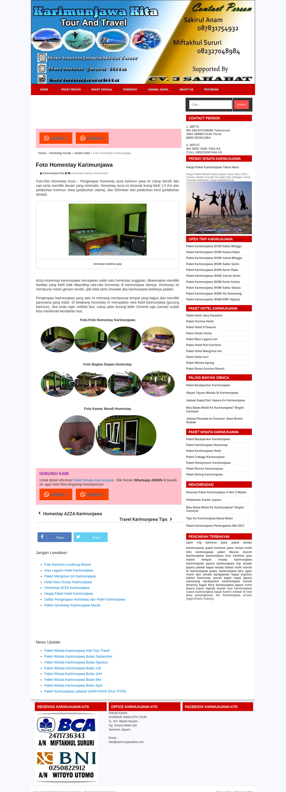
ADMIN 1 (56, 138)
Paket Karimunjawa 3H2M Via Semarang (214, 293)
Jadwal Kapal (158, 89)
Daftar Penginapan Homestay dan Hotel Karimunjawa (84, 594)
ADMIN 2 (92, 138)
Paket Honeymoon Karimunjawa (208, 463)
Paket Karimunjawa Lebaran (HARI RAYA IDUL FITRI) (85, 685)
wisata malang (203, 598)
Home (44, 89)
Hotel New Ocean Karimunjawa (68, 576)
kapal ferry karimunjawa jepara (221, 585)
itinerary (192, 585)
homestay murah (60, 153)
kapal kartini (222, 592)
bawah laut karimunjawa (234, 588)
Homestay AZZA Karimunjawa (72, 513)
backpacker (222, 574)
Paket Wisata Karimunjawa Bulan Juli (72, 662)
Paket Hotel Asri (197, 357)
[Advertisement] (124, 108)
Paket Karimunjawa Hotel (203, 451)
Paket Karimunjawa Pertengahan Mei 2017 (215, 525)
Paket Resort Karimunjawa (204, 468)
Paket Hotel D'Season (201, 327)
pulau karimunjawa (223, 571)
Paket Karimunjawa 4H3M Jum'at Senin (213, 275)
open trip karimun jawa (206, 542)
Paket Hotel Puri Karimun (203, 345)
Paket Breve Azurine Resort (205, 368)
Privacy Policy (224, 786)
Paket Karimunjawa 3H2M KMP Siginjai (213, 299)
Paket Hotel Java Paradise (204, 315)
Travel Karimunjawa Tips (143, 513)
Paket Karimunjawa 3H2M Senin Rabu (212, 270)
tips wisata (204, 574)
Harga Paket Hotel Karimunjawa (68, 588)
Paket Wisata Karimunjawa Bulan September (78, 651)
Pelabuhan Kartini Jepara (203, 500)
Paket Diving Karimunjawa (204, 474)
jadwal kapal (205, 567)
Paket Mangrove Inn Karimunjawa (69, 570)
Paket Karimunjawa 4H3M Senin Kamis (213, 282)
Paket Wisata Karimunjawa (93, 480)
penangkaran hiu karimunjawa (217, 595)
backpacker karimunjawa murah (227, 581)
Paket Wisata (71, 89)
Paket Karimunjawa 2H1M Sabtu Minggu (214, 246)
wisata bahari (224, 567)
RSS (250, 786)
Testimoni (211, 89)
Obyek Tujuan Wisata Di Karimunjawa (212, 393)
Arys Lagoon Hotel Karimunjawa (68, 565)
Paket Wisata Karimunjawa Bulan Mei (72, 674)
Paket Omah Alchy (199, 333)
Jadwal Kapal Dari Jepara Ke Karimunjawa (215, 400)
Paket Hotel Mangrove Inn (204, 351)
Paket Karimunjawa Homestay (207, 445)
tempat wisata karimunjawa (227, 559)
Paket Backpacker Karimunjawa (208, 385)
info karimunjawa (199, 552)
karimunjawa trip (229, 563)
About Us (186, 89)
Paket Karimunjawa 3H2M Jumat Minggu (214, 258)
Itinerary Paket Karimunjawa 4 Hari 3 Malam (216, 492)
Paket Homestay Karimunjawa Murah (72, 599)
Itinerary (130, 89)
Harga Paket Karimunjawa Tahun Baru (212, 167)
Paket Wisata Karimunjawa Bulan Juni (73, 668)
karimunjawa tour (218, 555)
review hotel (82, 153)
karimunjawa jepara (200, 563)
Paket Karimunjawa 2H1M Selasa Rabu (213, 252)
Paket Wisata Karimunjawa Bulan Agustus (76, 656)
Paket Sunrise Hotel (200, 321)
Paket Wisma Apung (200, 363)
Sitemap (240, 786)
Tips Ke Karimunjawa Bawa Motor (209, 518)
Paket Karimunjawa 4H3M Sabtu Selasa (213, 287)
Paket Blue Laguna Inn (202, 339)
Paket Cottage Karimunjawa (205, 457)
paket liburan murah (234, 552)
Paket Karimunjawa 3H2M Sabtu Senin (212, 264)
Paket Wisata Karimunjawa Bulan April (73, 680)
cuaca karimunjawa (199, 592)
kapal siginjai (205, 588)
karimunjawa (195, 555)
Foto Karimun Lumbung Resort (67, 559)
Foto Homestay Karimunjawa (74, 165)
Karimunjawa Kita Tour (68, 786)
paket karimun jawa (219, 548)
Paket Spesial (102, 89)
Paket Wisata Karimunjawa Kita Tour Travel (77, 645)
